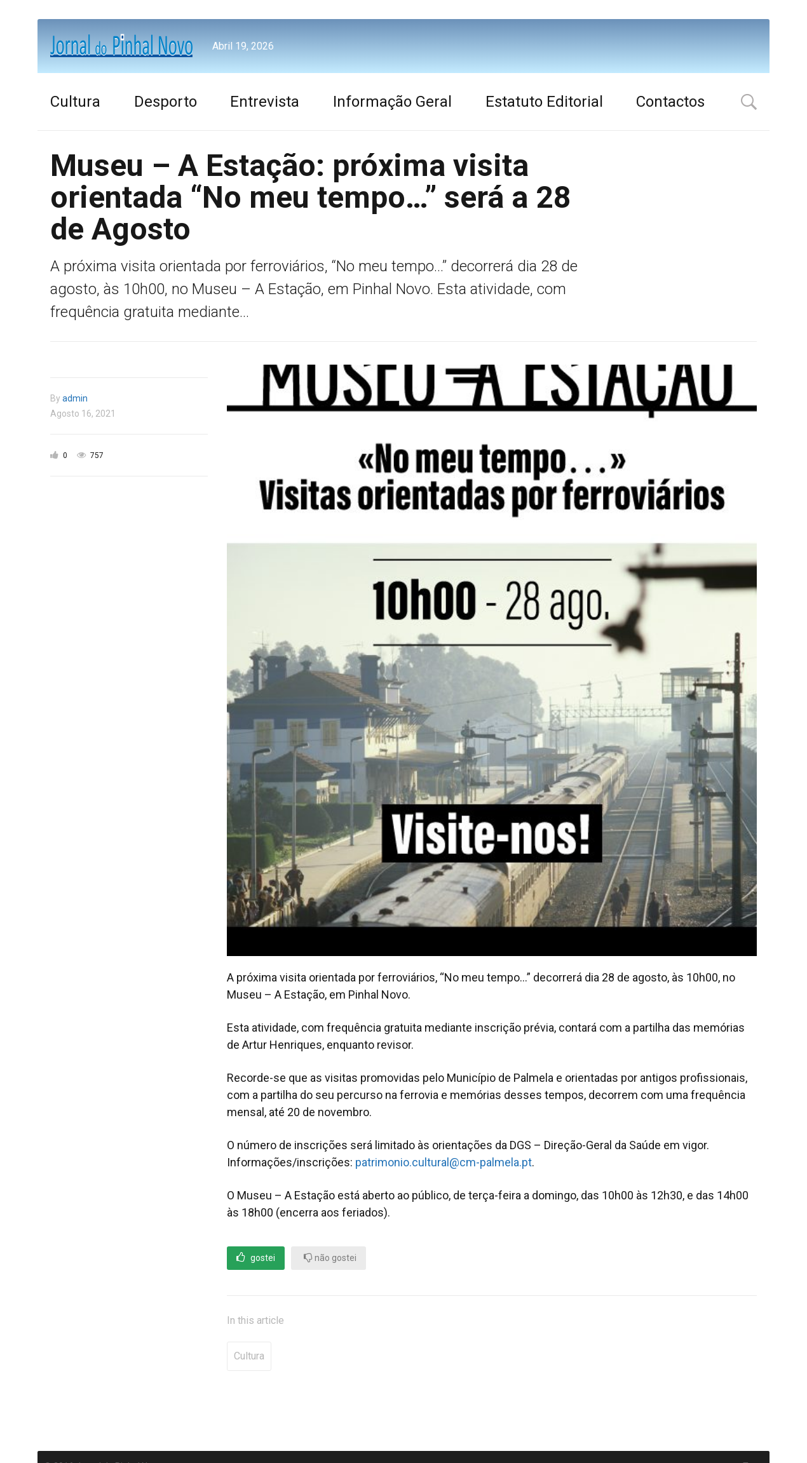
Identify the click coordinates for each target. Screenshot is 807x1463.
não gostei (330, 1257)
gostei (255, 1257)
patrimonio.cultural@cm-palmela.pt (443, 1162)
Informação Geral (392, 102)
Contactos (670, 102)
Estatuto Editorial (544, 102)
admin (75, 398)
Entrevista (264, 102)
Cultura (75, 102)
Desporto (165, 102)
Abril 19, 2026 (243, 46)
